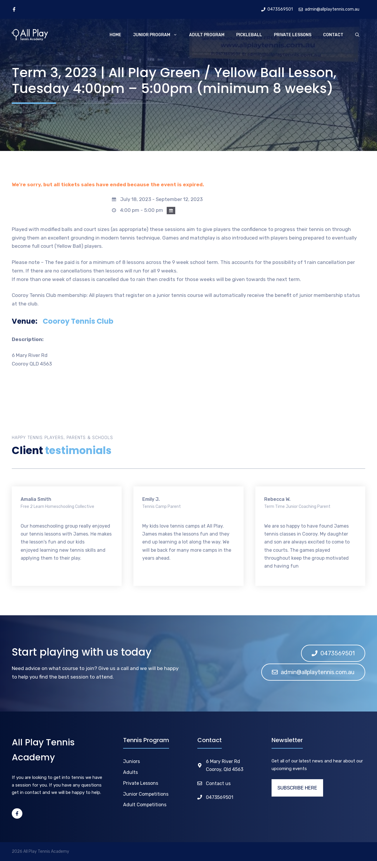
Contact (333, 34)
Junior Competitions (145, 794)
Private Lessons (292, 34)
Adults (130, 772)
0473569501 (219, 797)
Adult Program (206, 34)
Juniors (131, 761)
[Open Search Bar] (357, 35)
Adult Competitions (144, 804)
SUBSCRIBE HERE (297, 788)
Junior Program (158, 35)
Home (115, 34)
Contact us (218, 783)
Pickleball (249, 34)
